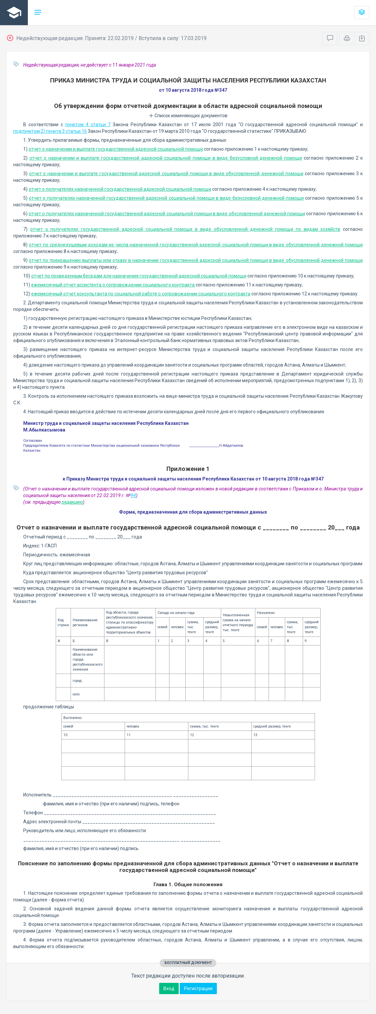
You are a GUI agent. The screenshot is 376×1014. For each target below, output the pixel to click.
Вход (168, 988)
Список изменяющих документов (188, 115)
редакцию (72, 502)
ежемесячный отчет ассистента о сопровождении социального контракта (113, 284)
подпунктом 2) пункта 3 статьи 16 (50, 131)
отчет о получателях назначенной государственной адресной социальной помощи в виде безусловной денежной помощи (166, 198)
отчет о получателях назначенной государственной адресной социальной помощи (120, 189)
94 (133, 495)
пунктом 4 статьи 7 (88, 124)
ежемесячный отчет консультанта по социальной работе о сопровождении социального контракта (140, 293)
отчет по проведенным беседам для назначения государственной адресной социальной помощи (138, 276)
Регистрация (198, 988)
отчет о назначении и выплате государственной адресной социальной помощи (116, 149)
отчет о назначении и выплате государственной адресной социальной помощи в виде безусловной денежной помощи (166, 158)
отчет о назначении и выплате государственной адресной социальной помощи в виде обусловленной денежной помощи (166, 173)
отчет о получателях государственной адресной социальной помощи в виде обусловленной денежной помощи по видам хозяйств (185, 229)
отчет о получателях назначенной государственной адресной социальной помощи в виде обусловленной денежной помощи (167, 213)
